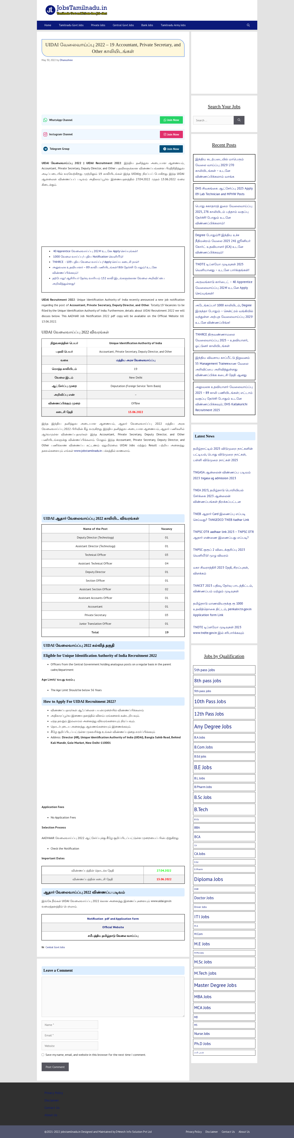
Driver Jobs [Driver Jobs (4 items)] (200, 907)
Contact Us (52, 1108)
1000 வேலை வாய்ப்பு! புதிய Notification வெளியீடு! (87, 256)
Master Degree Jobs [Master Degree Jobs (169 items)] (215, 985)
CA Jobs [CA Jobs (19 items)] (199, 853)
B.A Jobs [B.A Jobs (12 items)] (199, 737)
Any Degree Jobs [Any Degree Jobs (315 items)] (213, 726)
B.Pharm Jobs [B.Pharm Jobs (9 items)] (203, 787)
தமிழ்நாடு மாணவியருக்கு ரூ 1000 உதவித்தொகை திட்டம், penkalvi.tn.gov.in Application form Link (222, 609)
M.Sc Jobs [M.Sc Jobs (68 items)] (203, 962)
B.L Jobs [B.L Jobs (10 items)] (199, 778)
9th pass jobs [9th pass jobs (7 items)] (202, 691)
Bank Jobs (147, 25)
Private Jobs (98, 25)
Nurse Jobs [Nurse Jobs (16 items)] (202, 1033)
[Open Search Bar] (248, 25)
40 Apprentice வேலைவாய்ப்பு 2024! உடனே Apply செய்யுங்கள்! (95, 251)
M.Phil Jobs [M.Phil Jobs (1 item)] (199, 953)
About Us (50, 1115)
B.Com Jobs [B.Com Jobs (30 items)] (203, 747)
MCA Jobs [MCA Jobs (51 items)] (202, 1007)
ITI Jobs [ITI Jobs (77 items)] (201, 917)
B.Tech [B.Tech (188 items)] (201, 809)
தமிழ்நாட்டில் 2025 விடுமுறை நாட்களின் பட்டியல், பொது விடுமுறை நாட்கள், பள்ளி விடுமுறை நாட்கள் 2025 (223, 454)
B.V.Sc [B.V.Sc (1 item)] (196, 819)
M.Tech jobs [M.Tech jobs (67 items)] (205, 973)
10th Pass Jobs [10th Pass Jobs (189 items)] (210, 701)
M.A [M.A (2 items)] (196, 925)
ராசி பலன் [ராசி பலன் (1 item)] (199, 1052)
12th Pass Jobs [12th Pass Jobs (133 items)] (209, 713)
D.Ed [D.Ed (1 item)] (196, 862)
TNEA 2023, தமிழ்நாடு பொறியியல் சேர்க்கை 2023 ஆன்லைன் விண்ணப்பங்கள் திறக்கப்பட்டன (218, 496)
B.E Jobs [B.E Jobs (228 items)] (203, 767)
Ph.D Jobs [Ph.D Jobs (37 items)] (202, 1043)
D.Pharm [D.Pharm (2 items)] (198, 869)
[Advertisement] (113, 88)
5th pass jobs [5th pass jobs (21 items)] (204, 669)
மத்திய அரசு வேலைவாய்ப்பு (135, 360)
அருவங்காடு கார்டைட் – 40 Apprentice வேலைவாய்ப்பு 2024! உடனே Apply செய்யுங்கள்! (223, 287)
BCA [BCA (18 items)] (197, 836)
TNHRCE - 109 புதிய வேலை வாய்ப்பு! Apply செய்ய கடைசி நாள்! (95, 262)
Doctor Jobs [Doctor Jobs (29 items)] (204, 897)
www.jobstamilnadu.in (88, 451)
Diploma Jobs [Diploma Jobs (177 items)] (208, 879)
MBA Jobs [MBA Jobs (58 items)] (203, 996)
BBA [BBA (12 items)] (197, 827)
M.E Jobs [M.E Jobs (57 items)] (202, 943)
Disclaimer (51, 1100)
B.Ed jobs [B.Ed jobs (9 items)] (200, 756)
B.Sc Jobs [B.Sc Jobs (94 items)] (203, 797)
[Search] (239, 120)
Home (47, 25)
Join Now (171, 120)
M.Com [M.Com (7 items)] (198, 934)
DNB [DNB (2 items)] (196, 889)
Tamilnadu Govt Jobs (71, 25)
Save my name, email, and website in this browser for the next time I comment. (96, 1055)
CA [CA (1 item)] (195, 845)
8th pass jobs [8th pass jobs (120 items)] (207, 680)
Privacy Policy (53, 1093)
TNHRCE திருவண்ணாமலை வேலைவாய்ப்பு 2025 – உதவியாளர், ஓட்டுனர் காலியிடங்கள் (221, 340)
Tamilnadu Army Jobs (173, 25)
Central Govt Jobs (123, 25)
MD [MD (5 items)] (196, 1017)
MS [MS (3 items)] (195, 1025)
